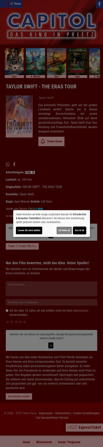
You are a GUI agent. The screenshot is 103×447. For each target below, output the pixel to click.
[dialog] (51, 223)
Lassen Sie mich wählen (29, 230)
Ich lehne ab (64, 230)
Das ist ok (79, 230)
